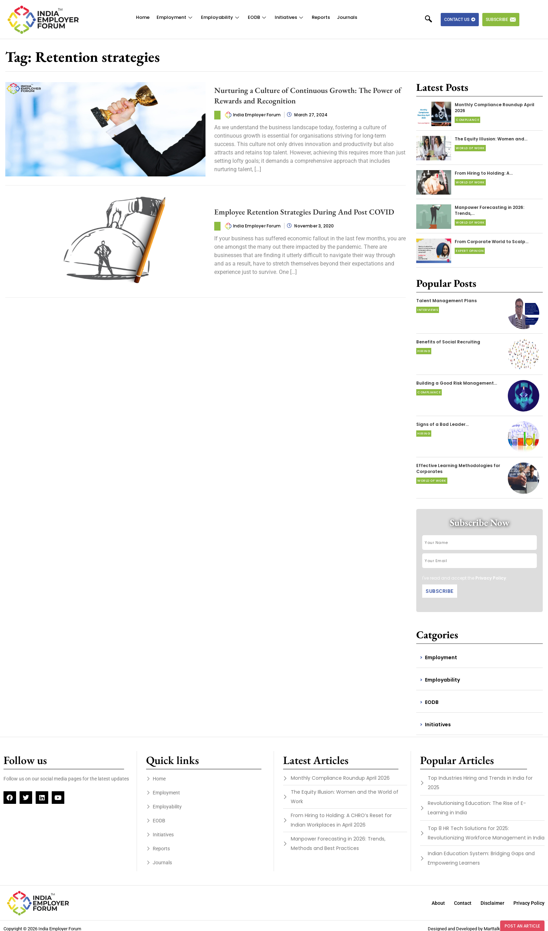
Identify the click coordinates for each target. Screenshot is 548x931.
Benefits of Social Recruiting (448, 342)
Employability (221, 17)
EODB (258, 17)
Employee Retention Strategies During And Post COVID (304, 212)
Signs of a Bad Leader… (442, 424)
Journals (347, 17)
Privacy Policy (490, 578)
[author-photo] (228, 114)
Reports (321, 17)
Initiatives (290, 17)
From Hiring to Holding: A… (484, 173)
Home (143, 17)
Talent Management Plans (446, 301)
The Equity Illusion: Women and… (491, 139)
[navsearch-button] (432, 20)
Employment (175, 17)
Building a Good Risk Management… (456, 383)
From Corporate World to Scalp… (491, 242)
